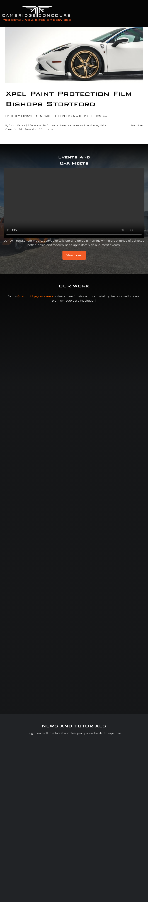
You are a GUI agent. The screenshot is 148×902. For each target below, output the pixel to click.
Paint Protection (28, 129)
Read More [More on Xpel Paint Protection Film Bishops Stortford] (136, 125)
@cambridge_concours (35, 296)
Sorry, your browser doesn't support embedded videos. (74, 203)
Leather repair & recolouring (83, 125)
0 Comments (46, 129)
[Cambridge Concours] (36, 6)
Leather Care (57, 125)
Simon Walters (17, 125)
